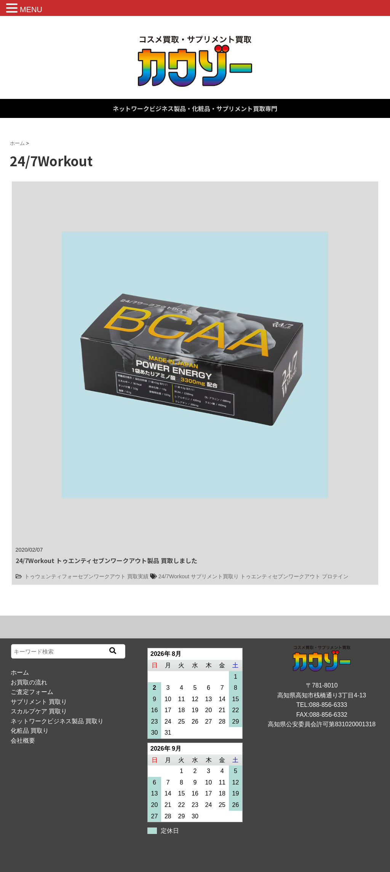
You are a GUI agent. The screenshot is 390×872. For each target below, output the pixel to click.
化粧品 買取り (30, 730)
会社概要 (23, 740)
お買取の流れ (29, 682)
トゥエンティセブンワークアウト (280, 576)
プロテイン (335, 576)
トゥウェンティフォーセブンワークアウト (75, 576)
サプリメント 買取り (39, 702)
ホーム (20, 672)
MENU (31, 9)
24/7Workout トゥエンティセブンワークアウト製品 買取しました (106, 560)
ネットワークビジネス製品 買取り (57, 721)
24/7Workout (173, 576)
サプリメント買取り (215, 576)
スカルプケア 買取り (39, 711)
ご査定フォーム (32, 692)
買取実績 (138, 576)
